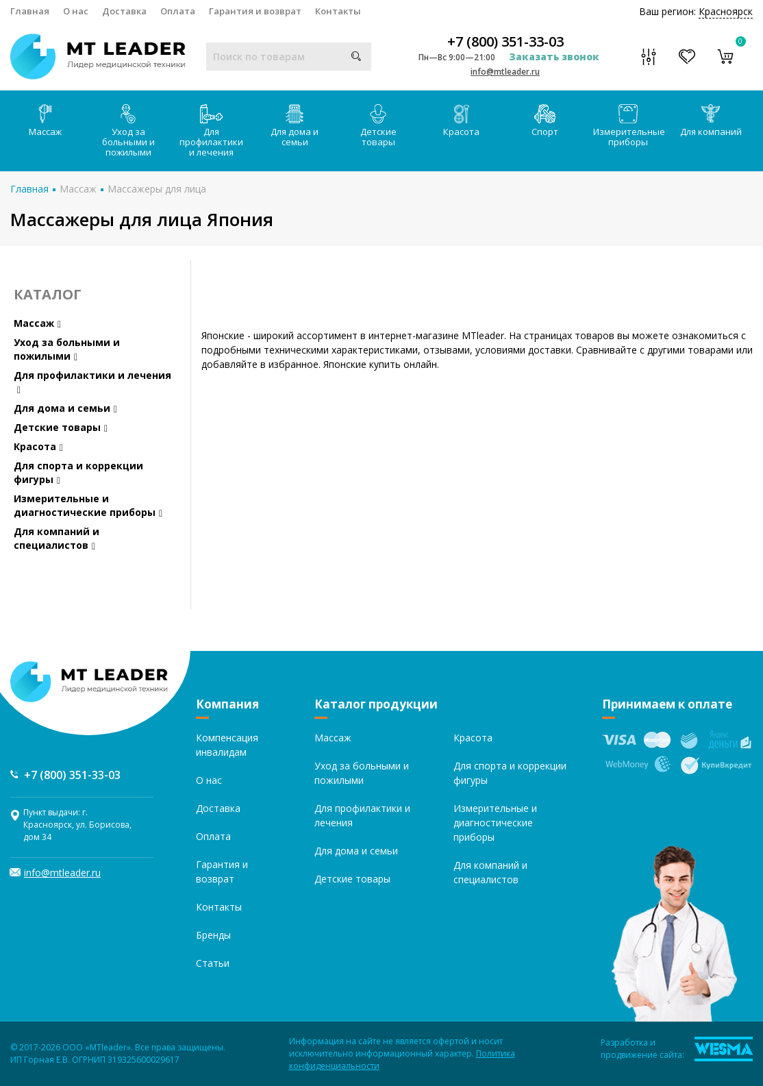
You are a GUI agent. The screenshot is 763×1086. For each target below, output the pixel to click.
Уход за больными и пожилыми (128, 131)
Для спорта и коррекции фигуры (78, 472)
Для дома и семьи (294, 126)
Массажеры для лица (157, 188)
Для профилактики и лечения (211, 131)
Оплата (177, 11)
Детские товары (378, 126)
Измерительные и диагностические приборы (88, 505)
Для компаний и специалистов (56, 538)
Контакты (338, 11)
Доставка (124, 11)
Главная (29, 11)
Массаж (45, 121)
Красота (461, 121)
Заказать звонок (554, 56)
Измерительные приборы (629, 126)
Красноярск (726, 11)
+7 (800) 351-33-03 (505, 42)
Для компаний (711, 121)
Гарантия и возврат (255, 11)
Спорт (544, 121)
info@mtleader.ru (505, 71)
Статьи (212, 963)
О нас (75, 11)
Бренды (213, 934)
